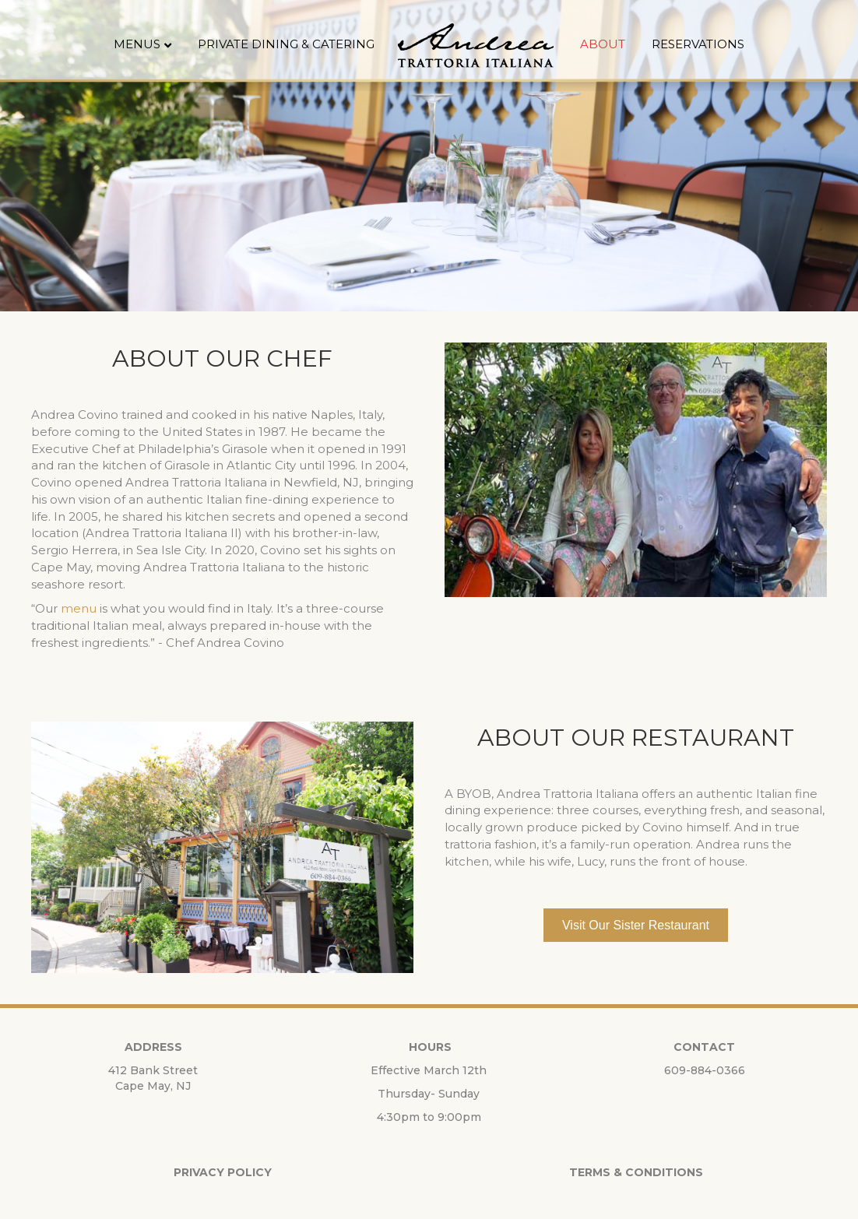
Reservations (698, 44)
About (602, 44)
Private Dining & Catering (286, 44)
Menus (137, 44)
